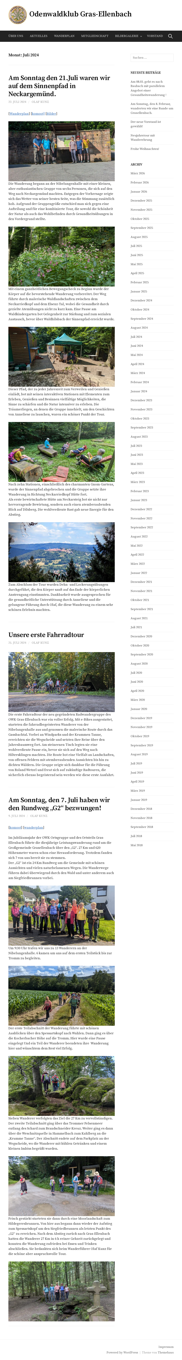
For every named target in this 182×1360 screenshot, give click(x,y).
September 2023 (142, 428)
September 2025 (142, 228)
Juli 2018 (136, 836)
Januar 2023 (139, 500)
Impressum (166, 1347)
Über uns (15, 36)
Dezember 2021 (141, 582)
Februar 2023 (140, 491)
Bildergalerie (126, 36)
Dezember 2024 (141, 301)
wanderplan (33, 827)
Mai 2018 (137, 845)
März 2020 (138, 700)
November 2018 (141, 818)
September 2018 (142, 827)
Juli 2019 (136, 764)
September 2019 (142, 745)
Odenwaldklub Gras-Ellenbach (80, 14)
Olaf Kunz (40, 102)
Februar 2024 (140, 382)
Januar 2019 (139, 800)
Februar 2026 (140, 183)
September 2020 (142, 655)
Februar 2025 (140, 282)
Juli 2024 (136, 337)
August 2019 (139, 754)
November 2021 (141, 591)
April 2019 (137, 782)
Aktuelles (38, 36)
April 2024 (137, 364)
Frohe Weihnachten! (145, 149)
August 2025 (139, 237)
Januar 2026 (139, 192)
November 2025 (141, 210)
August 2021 (139, 618)
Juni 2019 (137, 773)
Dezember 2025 (141, 201)
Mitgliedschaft (94, 36)
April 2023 (137, 473)
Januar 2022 (139, 573)
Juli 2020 (136, 673)
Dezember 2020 (141, 636)
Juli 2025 (136, 246)
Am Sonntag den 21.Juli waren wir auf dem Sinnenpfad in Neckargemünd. (59, 86)
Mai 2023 (137, 464)
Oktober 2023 (140, 419)
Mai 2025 (137, 264)
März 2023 (138, 482)
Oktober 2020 (140, 646)
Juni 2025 (137, 255)
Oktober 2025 (140, 219)
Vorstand (155, 36)
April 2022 (137, 555)
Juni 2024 (137, 346)
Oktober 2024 (140, 310)
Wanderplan (64, 36)
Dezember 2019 (141, 718)
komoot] (38, 114)
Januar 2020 (139, 709)
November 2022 (141, 519)
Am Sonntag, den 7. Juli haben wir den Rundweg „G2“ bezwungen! (59, 804)
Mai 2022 (137, 546)
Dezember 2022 (141, 509)
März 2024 (138, 373)
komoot (15, 827)
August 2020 (139, 664)
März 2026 (138, 173)
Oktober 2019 (140, 736)
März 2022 (138, 564)
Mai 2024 (137, 355)
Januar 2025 (139, 292)
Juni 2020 (137, 682)
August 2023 (139, 437)
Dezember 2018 (141, 809)
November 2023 (141, 410)
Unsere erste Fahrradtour (46, 635)
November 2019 (141, 727)
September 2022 (142, 527)
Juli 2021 (136, 627)
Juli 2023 (136, 446)
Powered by (115, 1352)
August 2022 (139, 537)
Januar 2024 (139, 391)
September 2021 (142, 609)
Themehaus (166, 1352)
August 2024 (139, 328)
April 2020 (137, 691)
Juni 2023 (137, 455)
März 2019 (138, 791)
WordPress (130, 1352)
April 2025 (137, 273)
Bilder (51, 114)
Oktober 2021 (140, 600)
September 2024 (142, 319)
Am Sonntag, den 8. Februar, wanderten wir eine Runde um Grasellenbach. (152, 108)
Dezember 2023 (141, 400)
